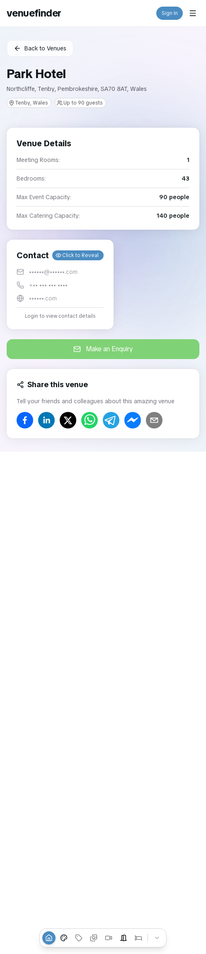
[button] (60, 284)
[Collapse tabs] (157, 937)
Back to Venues (40, 48)
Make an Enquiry (103, 349)
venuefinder (34, 13)
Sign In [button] (170, 13)
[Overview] (49, 937)
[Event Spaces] (123, 937)
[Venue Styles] (63, 937)
